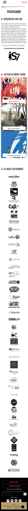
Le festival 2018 (4, 6)
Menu (24, 2)
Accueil (10, 6)
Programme (15, 6)
